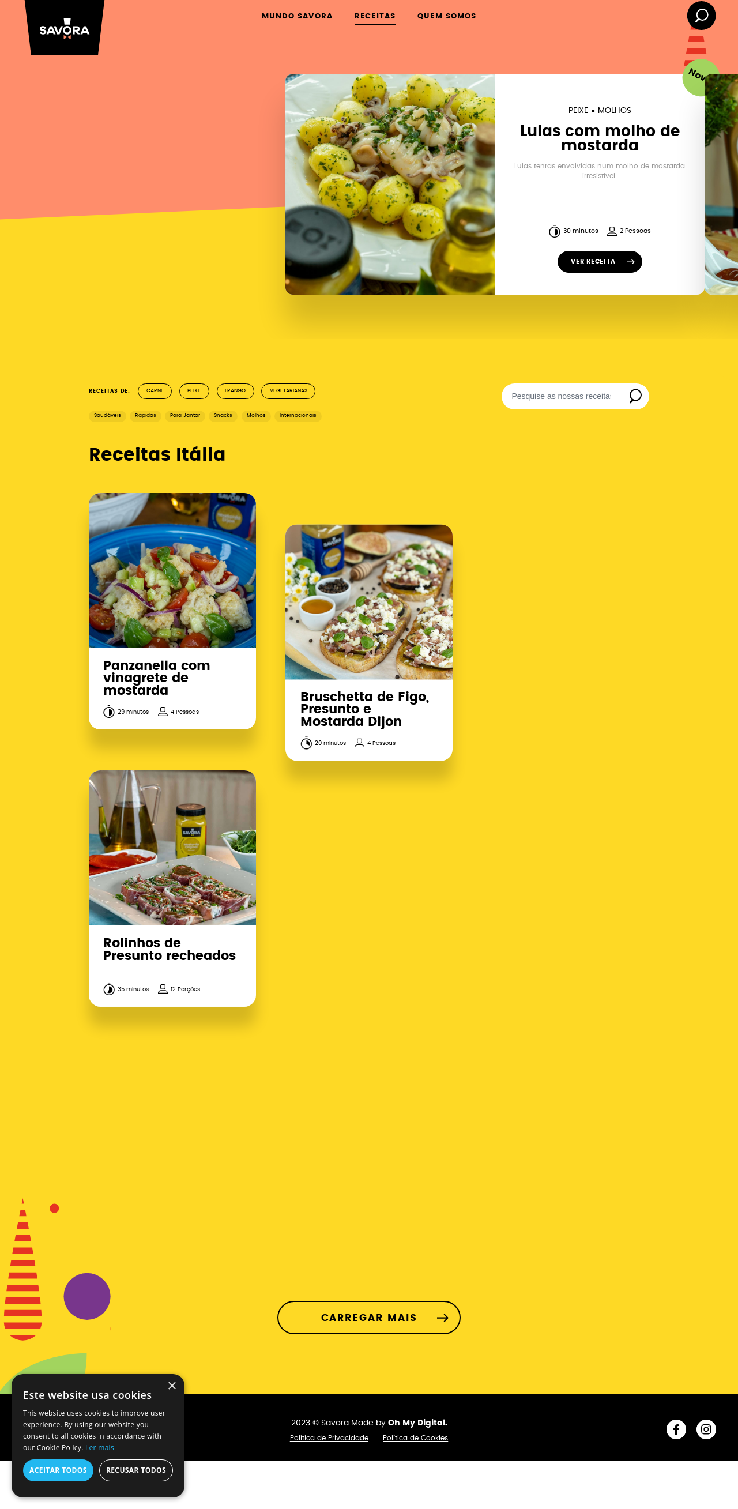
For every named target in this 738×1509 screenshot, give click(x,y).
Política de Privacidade (329, 1438)
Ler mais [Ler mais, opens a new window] (99, 1447)
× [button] (171, 1386)
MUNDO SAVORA (297, 16)
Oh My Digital (416, 1423)
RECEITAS (375, 16)
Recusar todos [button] (136, 1470)
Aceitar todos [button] (58, 1470)
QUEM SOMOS (446, 16)
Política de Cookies (415, 1438)
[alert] (98, 1435)
